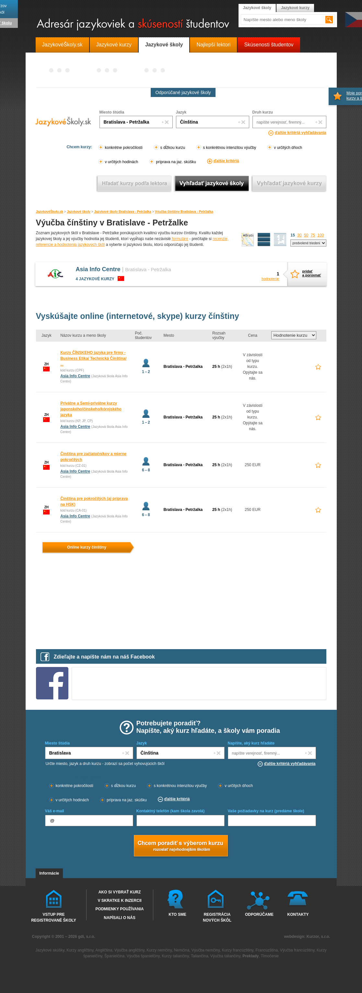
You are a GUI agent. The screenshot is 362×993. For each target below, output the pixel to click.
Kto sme (177, 914)
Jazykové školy (78, 211)
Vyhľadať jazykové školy (212, 183)
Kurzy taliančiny (175, 956)
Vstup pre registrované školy (53, 917)
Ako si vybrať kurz (120, 892)
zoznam (280, 240)
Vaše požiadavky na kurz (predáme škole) (266, 811)
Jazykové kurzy (295, 8)
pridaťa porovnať (310, 273)
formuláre (180, 238)
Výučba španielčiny (143, 956)
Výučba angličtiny (129, 950)
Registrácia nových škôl (217, 917)
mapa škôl (247, 240)
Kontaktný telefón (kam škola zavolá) (170, 811)
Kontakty (298, 914)
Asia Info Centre (98, 269)
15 (293, 235)
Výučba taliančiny (225, 956)
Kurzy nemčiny (159, 950)
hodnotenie (270, 279)
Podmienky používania (120, 909)
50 (306, 235)
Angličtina (103, 950)
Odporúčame (259, 914)
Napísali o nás (119, 917)
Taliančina (199, 956)
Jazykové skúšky (49, 950)
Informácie (49, 873)
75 (313, 235)
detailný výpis (264, 240)
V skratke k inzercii (119, 900)
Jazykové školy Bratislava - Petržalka (122, 211)
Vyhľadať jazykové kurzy (289, 183)
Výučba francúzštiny (297, 950)
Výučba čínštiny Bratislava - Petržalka (184, 211)
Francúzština (266, 950)
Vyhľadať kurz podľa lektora (134, 183)
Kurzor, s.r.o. (318, 936)
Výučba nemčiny (206, 950)
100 (320, 235)
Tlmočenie (270, 956)
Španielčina (114, 956)
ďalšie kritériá (226, 161)
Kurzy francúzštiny (237, 950)
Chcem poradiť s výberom (180, 846)
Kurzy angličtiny (79, 950)
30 (299, 235)
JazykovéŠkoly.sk (49, 211)
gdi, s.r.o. (86, 936)
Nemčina (181, 950)
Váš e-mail (54, 811)
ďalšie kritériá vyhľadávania (300, 132)
